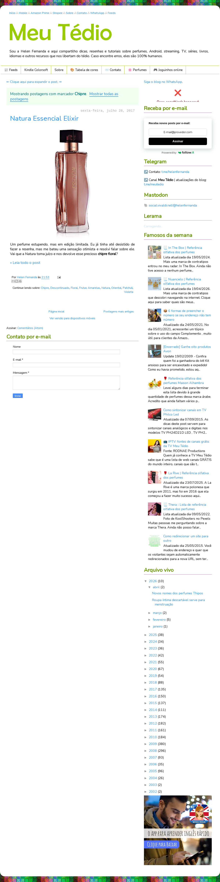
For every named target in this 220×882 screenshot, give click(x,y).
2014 (153, 710)
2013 (153, 716)
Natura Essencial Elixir (44, 118)
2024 (153, 641)
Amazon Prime (40, 13)
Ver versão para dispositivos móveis (72, 318)
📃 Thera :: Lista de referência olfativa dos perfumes (184, 506)
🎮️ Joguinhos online (168, 70)
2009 (153, 744)
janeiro (158, 626)
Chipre (45, 288)
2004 (153, 778)
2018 (153, 682)
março (158, 613)
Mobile (23, 13)
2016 (153, 696)
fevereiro (160, 619)
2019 (153, 676)
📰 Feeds (11, 70)
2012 (153, 723)
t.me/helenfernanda (175, 172)
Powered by (178, 152)
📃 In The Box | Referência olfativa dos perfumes (182, 250)
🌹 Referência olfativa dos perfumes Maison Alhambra (183, 380)
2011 (153, 730)
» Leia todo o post (25, 262)
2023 (153, 648)
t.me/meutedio (154, 184)
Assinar (178, 141)
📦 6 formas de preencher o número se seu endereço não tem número (187, 315)
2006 (153, 764)
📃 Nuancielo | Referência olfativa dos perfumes (182, 281)
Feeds (112, 13)
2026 (153, 581)
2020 (153, 669)
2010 (153, 737)
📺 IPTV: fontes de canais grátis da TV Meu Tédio (186, 443)
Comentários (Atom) (30, 328)
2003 (153, 785)
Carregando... (153, 226)
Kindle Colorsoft (36, 70)
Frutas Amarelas (89, 288)
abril (157, 587)
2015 (153, 703)
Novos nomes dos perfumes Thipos (177, 593)
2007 (153, 757)
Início (12, 13)
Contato (82, 13)
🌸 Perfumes (137, 70)
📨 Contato (113, 70)
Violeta (128, 292)
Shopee (58, 13)
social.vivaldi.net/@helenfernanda (173, 205)
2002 (153, 791)
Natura (105, 288)
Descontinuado (59, 288)
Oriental (116, 288)
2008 (153, 751)
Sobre (70, 13)
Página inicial (56, 312)
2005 (153, 771)
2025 (153, 635)
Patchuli (128, 288)
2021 (153, 662)
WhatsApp (97, 13)
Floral (74, 288)
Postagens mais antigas (118, 312)
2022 (153, 655)
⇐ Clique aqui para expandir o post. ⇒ (34, 82)
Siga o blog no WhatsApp (163, 82)
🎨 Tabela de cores (84, 70)
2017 (153, 689)
